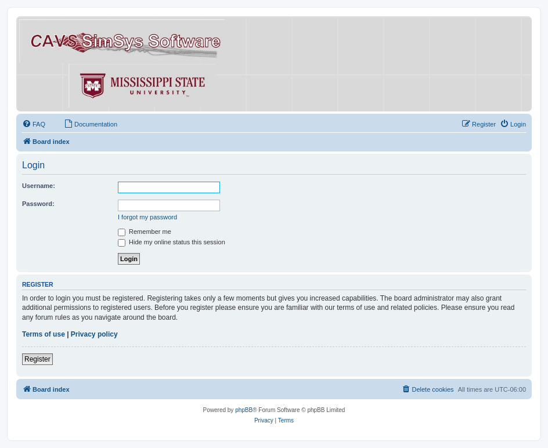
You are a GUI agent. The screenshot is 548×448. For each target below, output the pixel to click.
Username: (38, 185)
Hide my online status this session (171, 242)
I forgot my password (147, 217)
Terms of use (43, 334)
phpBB (244, 410)
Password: (38, 203)
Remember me (144, 231)
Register (37, 359)
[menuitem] (33, 124)
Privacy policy (94, 334)
